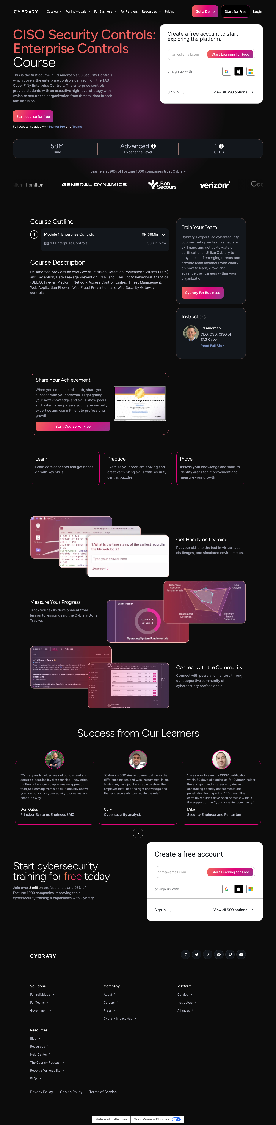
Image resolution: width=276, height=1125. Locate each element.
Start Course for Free (73, 426)
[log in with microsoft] (250, 71)
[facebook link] (219, 954)
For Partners (129, 11)
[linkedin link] (185, 954)
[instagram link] (208, 954)
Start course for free (33, 116)
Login (257, 11)
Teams (77, 126)
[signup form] (205, 872)
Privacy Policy (41, 1092)
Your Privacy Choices (151, 1119)
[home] (26, 11)
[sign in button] (178, 92)
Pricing (170, 11)
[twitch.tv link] (230, 954)
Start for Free (235, 11)
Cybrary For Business (202, 292)
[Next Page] (138, 833)
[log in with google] (226, 71)
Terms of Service (103, 1092)
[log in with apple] (238, 71)
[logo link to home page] (43, 956)
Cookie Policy (71, 1092)
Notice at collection (111, 1119)
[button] (54, 11)
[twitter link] (196, 954)
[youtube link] (241, 954)
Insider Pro (57, 126)
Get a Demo (205, 11)
